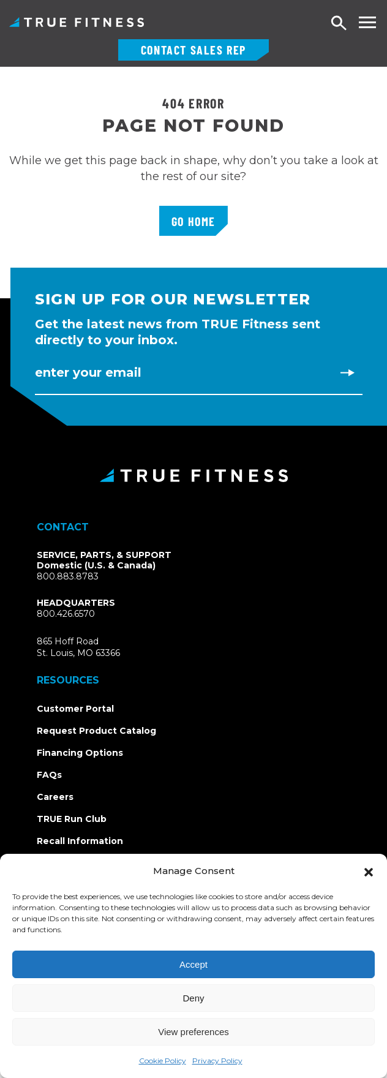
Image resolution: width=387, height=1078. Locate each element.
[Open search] (339, 23)
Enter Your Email (88, 372)
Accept (193, 964)
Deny (193, 998)
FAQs (49, 774)
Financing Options (80, 752)
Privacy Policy (217, 1060)
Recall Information (80, 840)
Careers (55, 796)
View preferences (193, 1032)
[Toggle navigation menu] (367, 22)
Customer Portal (75, 708)
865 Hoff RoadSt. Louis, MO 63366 (93, 648)
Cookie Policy (162, 1060)
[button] (369, 871)
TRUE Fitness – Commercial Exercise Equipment (76, 22)
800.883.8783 (68, 576)
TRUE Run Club (72, 818)
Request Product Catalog (96, 730)
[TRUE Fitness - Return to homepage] (193, 475)
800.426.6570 (66, 613)
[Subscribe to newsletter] (347, 372)
